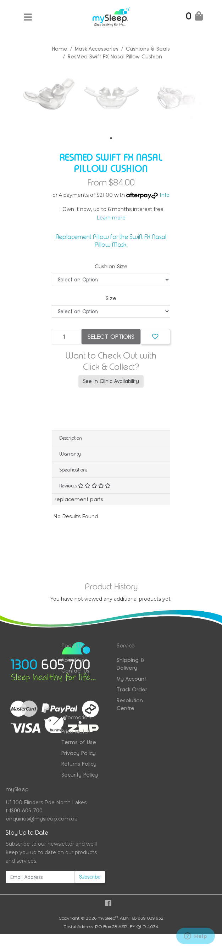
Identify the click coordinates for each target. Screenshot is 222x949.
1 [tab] (111, 137)
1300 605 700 (24, 810)
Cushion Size (111, 266)
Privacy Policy (78, 752)
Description (70, 437)
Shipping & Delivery (130, 663)
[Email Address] (40, 876)
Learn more (111, 217)
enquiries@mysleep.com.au (42, 818)
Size (111, 298)
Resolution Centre (130, 704)
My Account (131, 678)
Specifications (73, 469)
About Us (72, 659)
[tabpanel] (48, 96)
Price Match (75, 731)
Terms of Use (78, 741)
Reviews (85, 485)
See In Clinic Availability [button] (111, 380)
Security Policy (79, 774)
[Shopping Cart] (194, 18)
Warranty (70, 453)
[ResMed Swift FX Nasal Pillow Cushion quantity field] (66, 336)
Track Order (132, 689)
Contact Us (75, 670)
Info (165, 194)
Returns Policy (78, 763)
